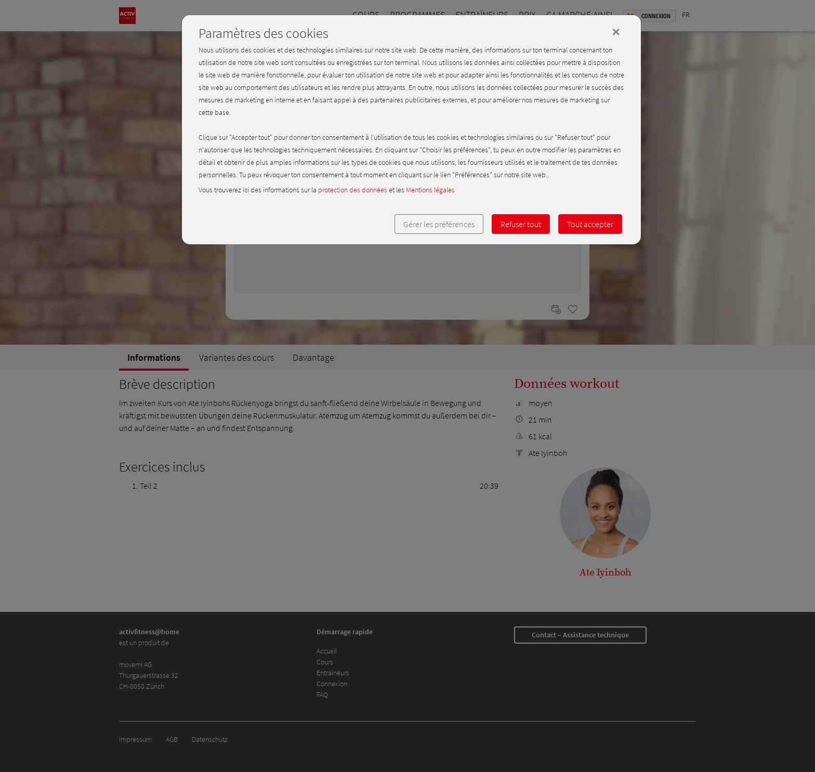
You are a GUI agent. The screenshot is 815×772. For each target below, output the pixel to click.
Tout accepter (590, 224)
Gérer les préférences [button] (439, 224)
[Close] (616, 31)
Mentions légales (430, 189)
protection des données (352, 189)
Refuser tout (521, 224)
